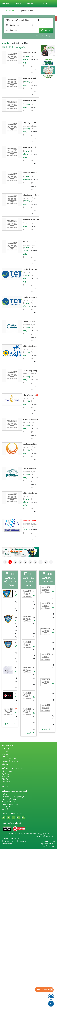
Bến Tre (5, 779)
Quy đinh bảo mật (48, 844)
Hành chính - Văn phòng (14, 47)
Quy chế (5, 756)
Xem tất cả (10, 724)
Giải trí (4, 794)
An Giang (5, 774)
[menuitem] (17, 3)
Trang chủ (5, 43)
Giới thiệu (17, 4)
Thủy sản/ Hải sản (9, 802)
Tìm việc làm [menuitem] (9, 11)
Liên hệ (5, 751)
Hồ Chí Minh (7, 771)
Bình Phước (6, 782)
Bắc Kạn (5, 777)
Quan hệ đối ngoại (9, 799)
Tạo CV (44, 4)
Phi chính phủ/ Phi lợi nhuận (13, 797)
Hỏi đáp (5, 754)
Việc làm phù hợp (26, 11)
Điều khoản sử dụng (10, 761)
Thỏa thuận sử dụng (47, 841)
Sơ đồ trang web (48, 846)
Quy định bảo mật (9, 759)
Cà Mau (5, 784)
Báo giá (5, 764)
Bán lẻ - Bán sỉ (7, 807)
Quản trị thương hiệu (10, 804)
